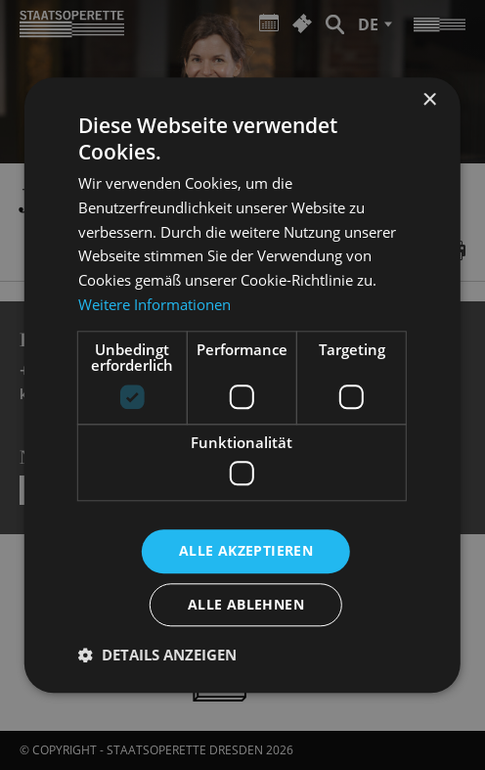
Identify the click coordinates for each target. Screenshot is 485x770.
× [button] (428, 100)
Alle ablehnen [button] (246, 604)
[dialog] (242, 385)
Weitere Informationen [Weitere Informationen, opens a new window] (154, 304)
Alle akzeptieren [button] (246, 550)
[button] (157, 654)
